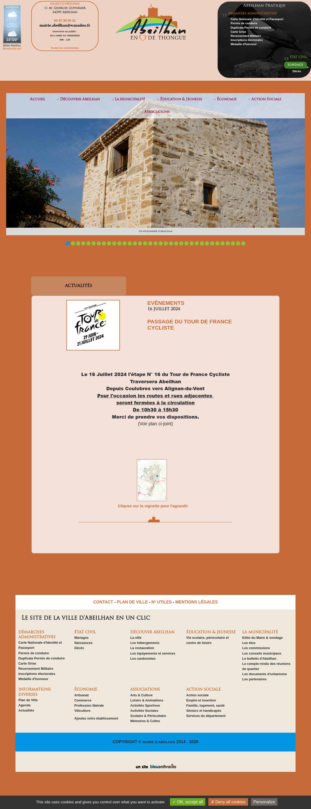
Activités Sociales (144, 711)
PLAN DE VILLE (132, 602)
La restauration (142, 648)
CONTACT (103, 602)
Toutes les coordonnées (65, 47)
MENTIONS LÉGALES (196, 602)
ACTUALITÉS (78, 286)
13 (130, 243)
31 (222, 243)
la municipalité (130, 99)
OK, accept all (188, 802)
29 (212, 243)
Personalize (264, 802)
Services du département (205, 716)
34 (238, 243)
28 (207, 243)
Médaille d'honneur (244, 44)
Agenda (24, 705)
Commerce (82, 700)
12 (124, 243)
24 (186, 243)
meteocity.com (13, 48)
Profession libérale (89, 705)
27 (202, 243)
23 (181, 243)
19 (161, 243)
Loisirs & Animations (146, 700)
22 (176, 243)
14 (135, 243)
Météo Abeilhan (12, 45)
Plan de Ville (28, 700)
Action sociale (197, 695)
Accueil (37, 99)
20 (166, 243)
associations (157, 112)
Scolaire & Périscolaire (148, 716)
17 (150, 243)
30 (217, 243)
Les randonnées (143, 658)
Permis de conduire (244, 23)
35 (243, 243)
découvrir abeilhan (80, 99)
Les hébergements (144, 643)
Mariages (81, 638)
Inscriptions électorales (247, 40)
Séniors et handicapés (203, 711)
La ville (135, 638)
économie (226, 99)
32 (228, 243)
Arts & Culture (141, 695)
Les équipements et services (152, 653)
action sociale (266, 99)
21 (171, 243)
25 (192, 243)
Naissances (83, 643)
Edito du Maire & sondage (262, 638)
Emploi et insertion (201, 700)
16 (145, 243)
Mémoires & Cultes (145, 721)
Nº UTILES (161, 602)
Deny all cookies (228, 802)
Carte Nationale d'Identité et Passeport (257, 19)
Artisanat (81, 695)
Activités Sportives (145, 705)
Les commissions (256, 648)
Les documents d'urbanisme (264, 674)
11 (119, 243)
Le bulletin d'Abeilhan (259, 658)
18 (155, 243)
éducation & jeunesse (181, 99)
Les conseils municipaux (261, 653)
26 (197, 243)
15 (140, 243)
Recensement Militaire (246, 35)
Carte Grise (238, 31)
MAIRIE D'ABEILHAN (159, 742)
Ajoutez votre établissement (96, 718)
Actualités (26, 710)
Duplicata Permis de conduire (251, 27)
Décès (296, 71)
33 (233, 243)
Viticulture (82, 711)
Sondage (295, 65)
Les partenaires (254, 679)
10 (114, 243)
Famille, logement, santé (205, 705)
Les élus (248, 643)
